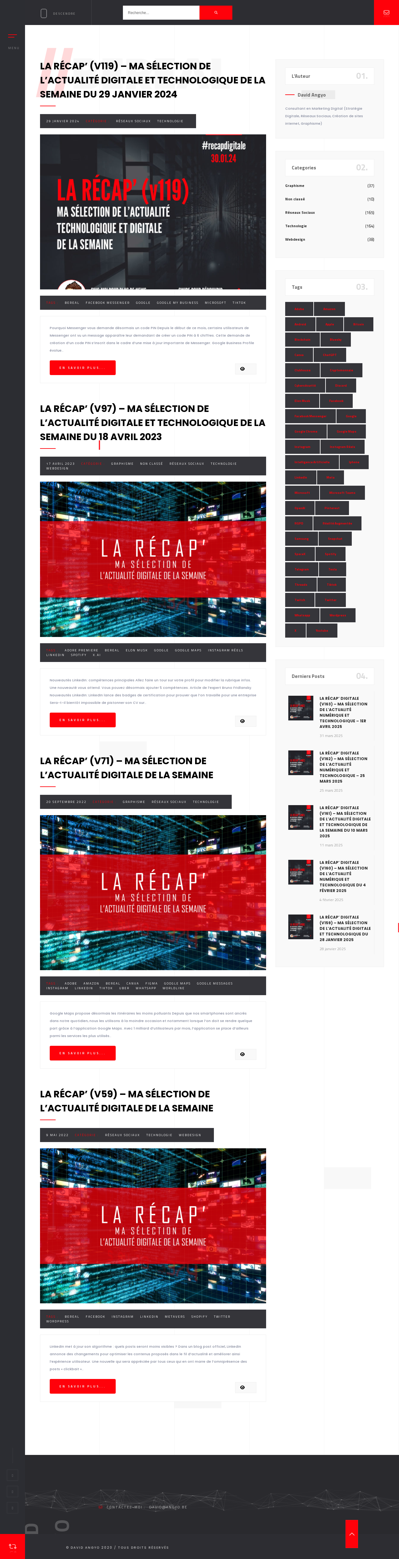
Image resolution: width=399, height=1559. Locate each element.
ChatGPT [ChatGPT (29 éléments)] (330, 355)
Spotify (79, 655)
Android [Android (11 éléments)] (300, 324)
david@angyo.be (168, 1507)
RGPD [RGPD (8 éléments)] (299, 523)
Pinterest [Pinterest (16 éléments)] (332, 508)
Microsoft (215, 302)
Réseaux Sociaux (133, 121)
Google (143, 302)
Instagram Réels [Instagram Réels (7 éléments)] (342, 446)
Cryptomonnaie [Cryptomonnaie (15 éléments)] (341, 370)
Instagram (57, 988)
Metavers (175, 1316)
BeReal (72, 302)
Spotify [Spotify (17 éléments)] (330, 554)
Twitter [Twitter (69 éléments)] (330, 600)
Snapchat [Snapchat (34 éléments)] (335, 538)
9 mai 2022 (57, 1135)
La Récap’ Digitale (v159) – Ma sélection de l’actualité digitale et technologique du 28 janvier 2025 (345, 928)
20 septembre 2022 (66, 802)
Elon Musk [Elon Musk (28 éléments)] (302, 401)
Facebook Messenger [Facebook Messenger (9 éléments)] (310, 416)
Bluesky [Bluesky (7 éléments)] (335, 339)
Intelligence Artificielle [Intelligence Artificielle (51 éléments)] (312, 462)
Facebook (95, 1316)
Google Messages (215, 983)
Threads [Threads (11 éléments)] (301, 584)
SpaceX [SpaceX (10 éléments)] (300, 554)
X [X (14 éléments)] (295, 630)
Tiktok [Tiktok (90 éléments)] (331, 584)
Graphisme (122, 463)
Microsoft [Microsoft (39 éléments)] (302, 492)
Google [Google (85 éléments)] (351, 416)
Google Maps (188, 650)
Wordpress (57, 1321)
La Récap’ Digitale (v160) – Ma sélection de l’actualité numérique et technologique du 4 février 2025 (344, 876)
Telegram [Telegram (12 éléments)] (302, 569)
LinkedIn (55, 655)
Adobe (71, 983)
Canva (133, 983)
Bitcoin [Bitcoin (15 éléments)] (358, 324)
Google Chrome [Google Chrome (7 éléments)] (306, 431)
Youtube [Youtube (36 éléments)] (322, 630)
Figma (151, 983)
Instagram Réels (225, 650)
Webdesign (57, 468)
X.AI (97, 655)
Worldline (174, 988)
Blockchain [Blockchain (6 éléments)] (303, 339)
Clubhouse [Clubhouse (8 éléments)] (303, 370)
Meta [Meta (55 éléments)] (330, 477)
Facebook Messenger (108, 302)
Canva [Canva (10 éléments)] (299, 355)
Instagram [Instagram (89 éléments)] (303, 446)
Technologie (170, 121)
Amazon (91, 983)
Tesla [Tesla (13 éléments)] (332, 569)
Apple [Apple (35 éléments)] (330, 324)
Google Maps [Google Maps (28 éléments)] (346, 431)
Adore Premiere (81, 650)
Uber (124, 988)
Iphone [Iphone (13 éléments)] (354, 462)
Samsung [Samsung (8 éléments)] (302, 538)
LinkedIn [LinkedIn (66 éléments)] (301, 477)
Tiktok (239, 302)
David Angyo (312, 94)
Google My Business (178, 302)
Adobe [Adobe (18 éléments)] (299, 309)
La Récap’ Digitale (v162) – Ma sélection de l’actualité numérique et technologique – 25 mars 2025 (343, 767)
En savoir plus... (82, 367)
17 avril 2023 (60, 463)
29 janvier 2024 (63, 121)
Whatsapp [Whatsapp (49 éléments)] (302, 615)
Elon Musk (137, 650)
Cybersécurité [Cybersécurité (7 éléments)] (305, 385)
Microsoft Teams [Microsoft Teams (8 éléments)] (342, 492)
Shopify (199, 1316)
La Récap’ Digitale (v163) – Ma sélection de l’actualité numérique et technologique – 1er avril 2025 (343, 712)
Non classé (151, 463)
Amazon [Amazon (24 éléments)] (329, 309)
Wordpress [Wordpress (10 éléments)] (338, 615)
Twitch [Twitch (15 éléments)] (300, 600)
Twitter (222, 1316)
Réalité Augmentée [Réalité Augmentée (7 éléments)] (337, 523)
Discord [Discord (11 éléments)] (341, 385)
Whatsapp (146, 988)
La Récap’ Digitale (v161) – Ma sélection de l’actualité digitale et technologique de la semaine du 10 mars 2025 (345, 822)
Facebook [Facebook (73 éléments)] (336, 401)
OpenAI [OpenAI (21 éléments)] (300, 508)
